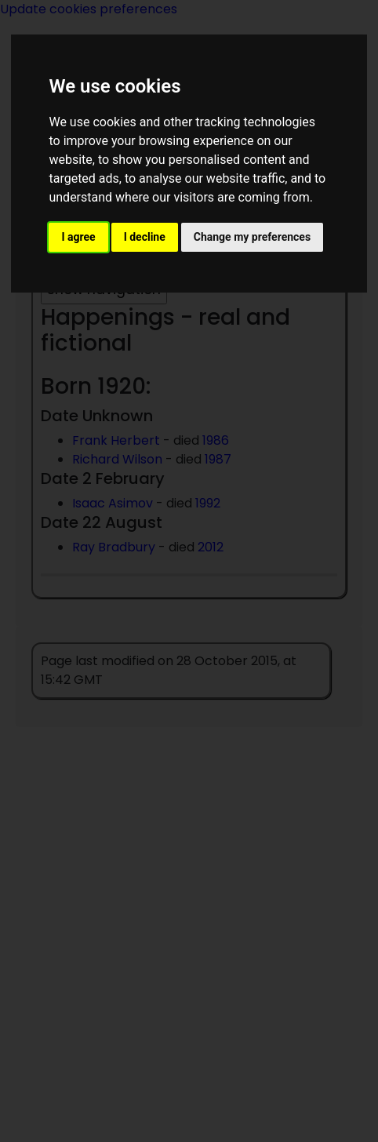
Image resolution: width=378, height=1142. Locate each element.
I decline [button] (144, 237)
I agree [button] (78, 237)
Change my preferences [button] (252, 237)
